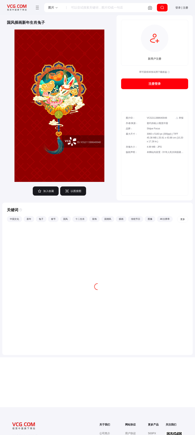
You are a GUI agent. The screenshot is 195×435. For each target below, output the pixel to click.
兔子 (41, 219)
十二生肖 (80, 219)
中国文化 (14, 219)
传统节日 (135, 219)
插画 (121, 219)
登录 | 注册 (181, 7)
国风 (65, 219)
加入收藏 (46, 191)
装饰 (94, 219)
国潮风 (107, 219)
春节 (53, 219)
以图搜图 (73, 191)
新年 (29, 219)
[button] (53, 7)
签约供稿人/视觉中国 (157, 123)
